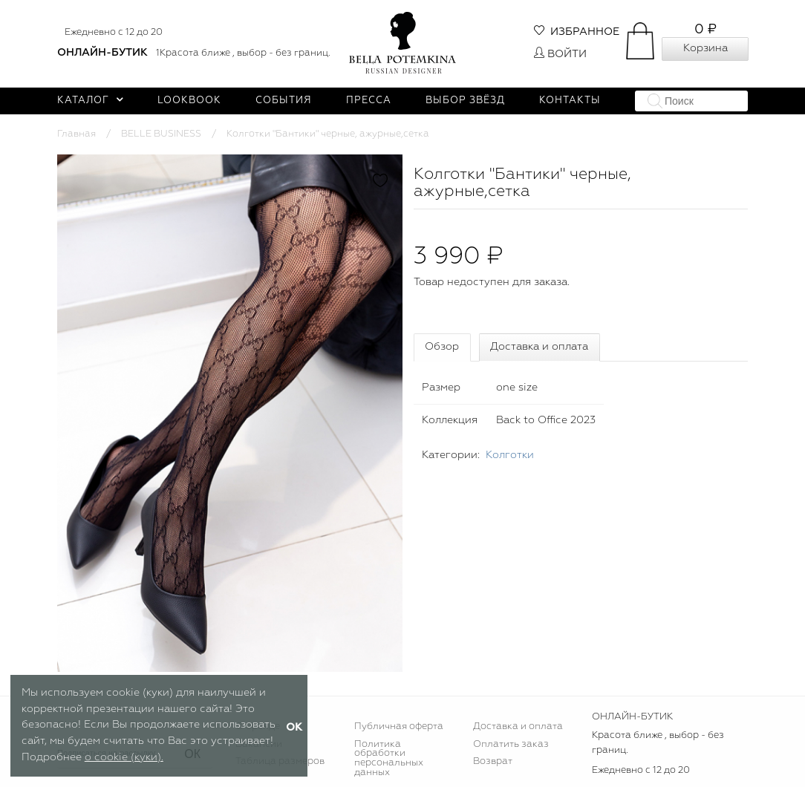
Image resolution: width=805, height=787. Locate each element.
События (283, 100)
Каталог (90, 100)
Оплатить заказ (511, 744)
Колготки (510, 455)
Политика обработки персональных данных (388, 758)
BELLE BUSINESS (161, 134)
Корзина (705, 48)
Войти (560, 54)
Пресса (368, 100)
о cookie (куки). (124, 757)
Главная (76, 134)
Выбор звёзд (465, 100)
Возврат (492, 761)
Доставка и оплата (539, 347)
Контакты (570, 100)
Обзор (442, 347)
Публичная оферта (398, 726)
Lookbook (189, 100)
